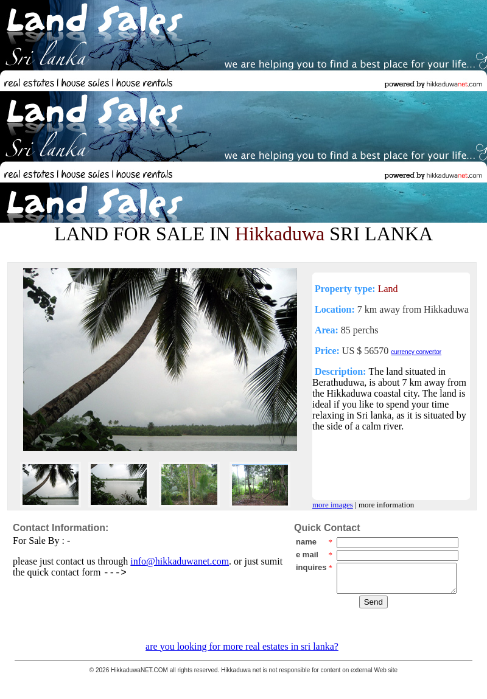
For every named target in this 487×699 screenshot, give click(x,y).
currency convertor (416, 352)
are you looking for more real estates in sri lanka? (241, 646)
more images (332, 504)
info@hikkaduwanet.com (179, 561)
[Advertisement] (332, 90)
